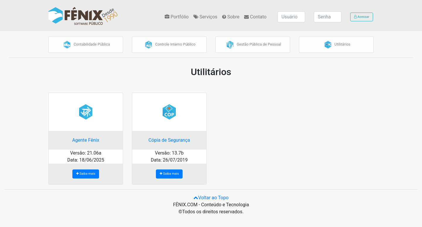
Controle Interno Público (169, 44)
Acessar (361, 17)
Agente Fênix (85, 140)
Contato (255, 17)
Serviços (205, 17)
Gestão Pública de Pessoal (252, 44)
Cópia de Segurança (169, 140)
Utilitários (336, 44)
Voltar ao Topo (211, 197)
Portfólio (177, 17)
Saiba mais (87, 174)
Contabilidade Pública (86, 44)
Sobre (230, 17)
